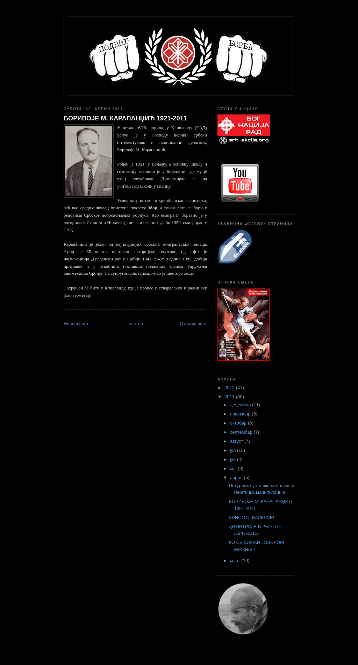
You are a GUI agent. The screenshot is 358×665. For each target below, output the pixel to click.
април (237, 477)
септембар (242, 432)
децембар (241, 404)
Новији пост (76, 323)
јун (233, 459)
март (236, 560)
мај (234, 468)
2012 (230, 387)
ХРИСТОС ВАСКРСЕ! (251, 517)
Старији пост (193, 323)
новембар (241, 413)
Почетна (134, 323)
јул (233, 450)
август (237, 441)
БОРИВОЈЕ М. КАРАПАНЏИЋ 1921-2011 (125, 118)
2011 (230, 396)
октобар (239, 423)
